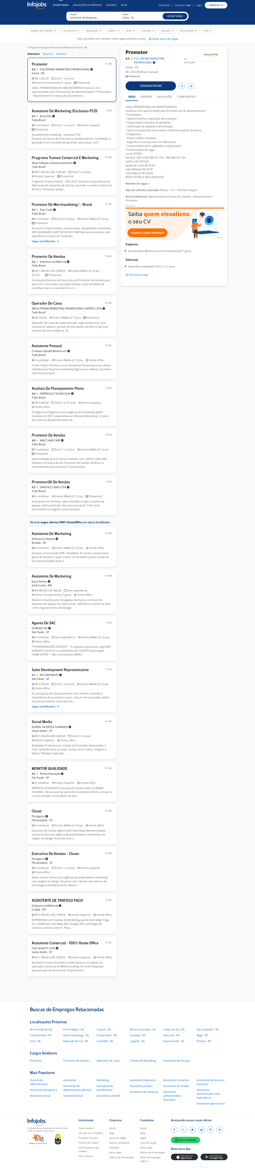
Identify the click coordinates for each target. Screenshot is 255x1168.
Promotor (36, 1060)
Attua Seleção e (54, 163)
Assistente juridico (141, 1086)
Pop (48, 210)
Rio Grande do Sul (41, 1029)
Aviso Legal (115, 1152)
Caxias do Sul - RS (174, 1029)
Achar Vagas (61, 4)
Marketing (103, 1080)
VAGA (131, 96)
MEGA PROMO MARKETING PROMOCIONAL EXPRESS (68, 308)
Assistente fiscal (73, 1095)
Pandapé (114, 1147)
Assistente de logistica (43, 1090)
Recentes (48, 53)
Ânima (51, 774)
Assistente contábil (108, 1095)
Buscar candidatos (119, 1142)
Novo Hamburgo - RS (76, 1035)
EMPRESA (146, 96)
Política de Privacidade (121, 1157)
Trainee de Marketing (143, 1060)
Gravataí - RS (138, 1035)
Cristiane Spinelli (51, 351)
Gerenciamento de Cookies (89, 1149)
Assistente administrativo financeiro (172, 1095)
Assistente (69, 1080)
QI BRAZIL (41, 628)
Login (199, 5)
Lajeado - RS (137, 1041)
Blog (124, 4)
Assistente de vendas (176, 1086)
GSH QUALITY (45, 948)
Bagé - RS (202, 1035)
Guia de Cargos (148, 1142)
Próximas (61, 53)
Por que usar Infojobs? (91, 1133)
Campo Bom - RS (107, 1035)
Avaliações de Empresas (87, 4)
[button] (175, 16)
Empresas (164, 5)
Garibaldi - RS (105, 1041)
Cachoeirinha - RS (40, 1035)
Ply (40, 816)
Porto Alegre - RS (73, 1029)
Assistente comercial (176, 1080)
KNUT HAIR (52, 440)
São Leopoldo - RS (208, 1029)
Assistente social (40, 1095)
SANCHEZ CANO (54, 487)
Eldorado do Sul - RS (75, 1041)
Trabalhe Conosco (88, 1137)
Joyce (41, 581)
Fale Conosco (86, 1156)
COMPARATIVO (186, 96)
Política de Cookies (89, 1142)
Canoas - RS (104, 1029)
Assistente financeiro (143, 1080)
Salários (111, 4)
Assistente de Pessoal (176, 1060)
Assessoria (45, 539)
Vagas (143, 1137)
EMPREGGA (57, 393)
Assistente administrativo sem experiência (208, 1093)
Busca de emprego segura (150, 1159)
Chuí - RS (35, 1041)
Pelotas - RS (204, 1041)
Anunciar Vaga (183, 5)
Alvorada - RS (171, 1035)
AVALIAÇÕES (164, 96)
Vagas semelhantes (45, 241)
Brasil (47, 116)
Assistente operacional (211, 1103)
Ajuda (112, 1128)
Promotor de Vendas (76, 1060)
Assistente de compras (144, 1092)
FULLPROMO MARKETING (66, 69)
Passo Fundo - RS (173, 1041)
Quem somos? (86, 1128)
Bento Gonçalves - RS (143, 1029)
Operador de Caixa (108, 1060)
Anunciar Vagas (117, 1137)
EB (51, 675)
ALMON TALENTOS (51, 727)
